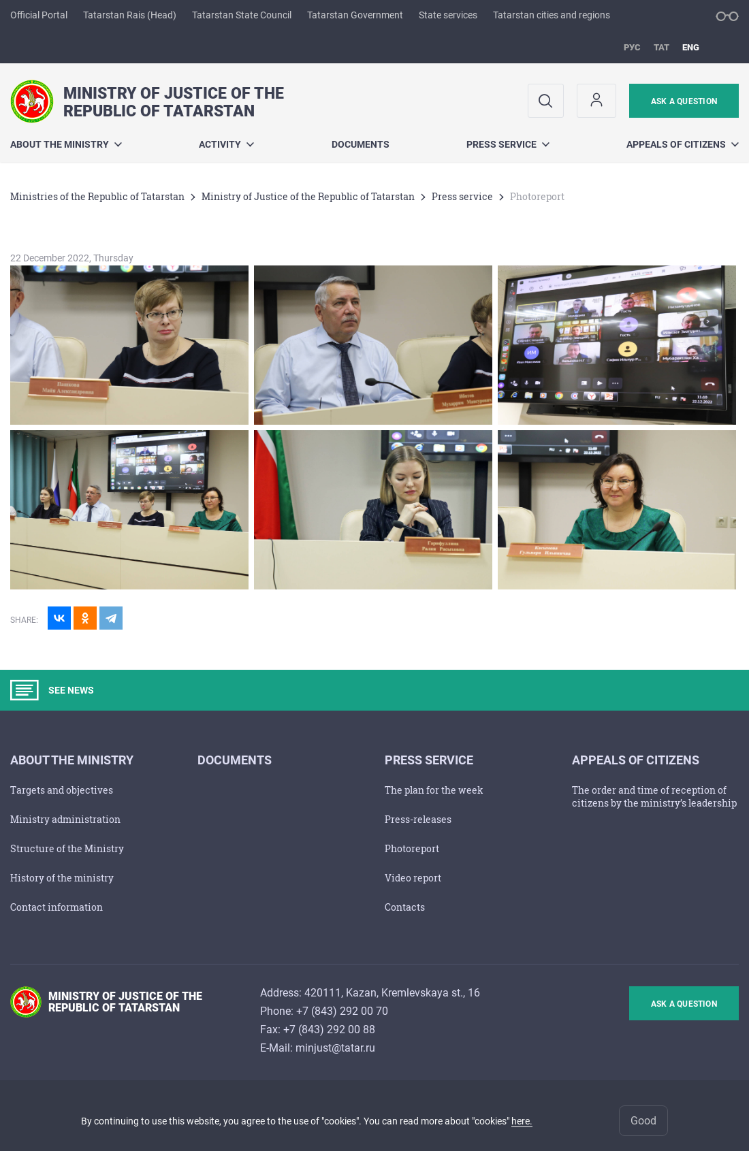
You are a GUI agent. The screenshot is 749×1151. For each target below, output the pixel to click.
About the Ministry (66, 144)
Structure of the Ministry (67, 848)
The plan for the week (434, 789)
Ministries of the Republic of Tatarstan (97, 196)
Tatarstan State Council (241, 15)
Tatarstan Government (355, 15)
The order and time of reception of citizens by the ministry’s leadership (654, 796)
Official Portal (38, 15)
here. (521, 1121)
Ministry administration (65, 819)
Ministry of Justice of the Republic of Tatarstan (308, 196)
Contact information (56, 907)
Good (643, 1120)
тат (661, 47)
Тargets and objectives (61, 789)
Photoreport (412, 848)
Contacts (405, 907)
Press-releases (418, 819)
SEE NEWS (52, 690)
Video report (413, 877)
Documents (360, 144)
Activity (226, 144)
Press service (507, 144)
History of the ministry (62, 877)
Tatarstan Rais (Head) (129, 15)
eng (690, 47)
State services (448, 15)
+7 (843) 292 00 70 (342, 1011)
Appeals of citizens (682, 144)
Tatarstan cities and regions (551, 15)
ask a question (684, 101)
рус (632, 47)
